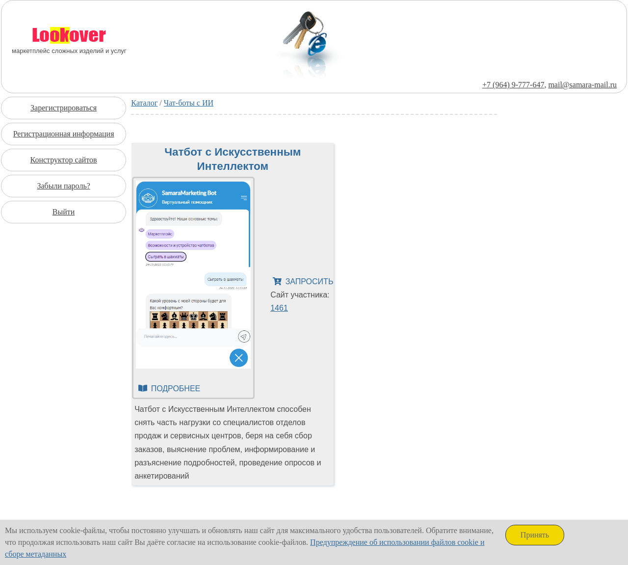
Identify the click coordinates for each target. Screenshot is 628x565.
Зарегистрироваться (63, 108)
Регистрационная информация (63, 134)
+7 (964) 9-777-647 (513, 85)
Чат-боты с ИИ (188, 103)
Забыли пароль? (63, 186)
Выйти (63, 212)
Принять (535, 535)
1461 (279, 308)
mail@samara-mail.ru (582, 85)
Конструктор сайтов (63, 160)
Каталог (144, 103)
